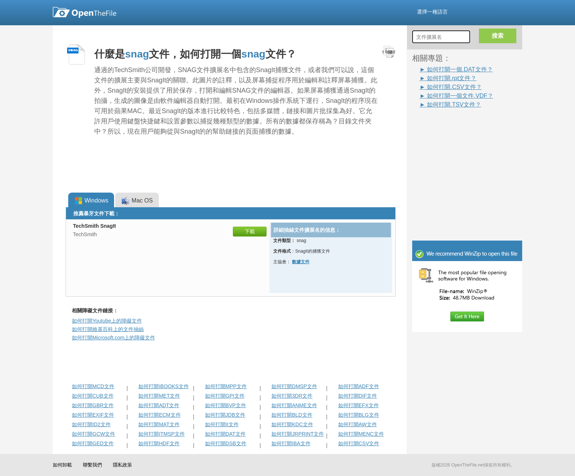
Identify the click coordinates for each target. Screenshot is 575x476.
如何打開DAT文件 (225, 434)
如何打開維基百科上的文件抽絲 (108, 329)
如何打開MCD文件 (93, 386)
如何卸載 (62, 465)
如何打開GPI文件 (225, 396)
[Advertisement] (456, 125)
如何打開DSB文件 (225, 443)
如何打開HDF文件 (159, 443)
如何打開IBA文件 (291, 443)
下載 (250, 231)
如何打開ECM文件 (159, 415)
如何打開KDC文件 (292, 424)
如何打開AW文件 (357, 424)
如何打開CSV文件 (359, 443)
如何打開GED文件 (93, 443)
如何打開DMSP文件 (294, 386)
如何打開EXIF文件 (93, 415)
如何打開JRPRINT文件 (297, 434)
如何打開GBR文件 (93, 405)
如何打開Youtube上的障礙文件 (107, 321)
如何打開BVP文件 (225, 405)
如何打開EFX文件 (358, 405)
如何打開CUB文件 (93, 396)
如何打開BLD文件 (291, 415)
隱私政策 (122, 465)
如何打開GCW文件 (93, 434)
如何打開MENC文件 (361, 434)
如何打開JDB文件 (225, 415)
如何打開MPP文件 (226, 386)
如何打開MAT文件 (159, 424)
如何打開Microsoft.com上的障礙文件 (113, 338)
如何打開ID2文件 (91, 424)
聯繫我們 (92, 465)
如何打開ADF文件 (358, 386)
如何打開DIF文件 (357, 396)
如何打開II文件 (222, 424)
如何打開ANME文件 (294, 405)
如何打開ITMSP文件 (161, 434)
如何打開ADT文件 (158, 405)
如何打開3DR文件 (291, 396)
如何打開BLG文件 (358, 415)
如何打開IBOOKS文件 (163, 386)
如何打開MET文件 (159, 396)
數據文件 (301, 261)
